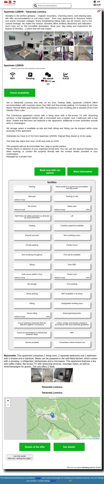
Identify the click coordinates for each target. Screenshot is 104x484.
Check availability (19, 93)
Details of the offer (35, 447)
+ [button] (8, 401)
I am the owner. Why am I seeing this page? (19, 457)
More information (83, 171)
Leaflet (83, 438)
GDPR (53, 481)
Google (38, 478)
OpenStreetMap (93, 438)
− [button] (8, 405)
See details (69, 447)
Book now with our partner (50, 171)
